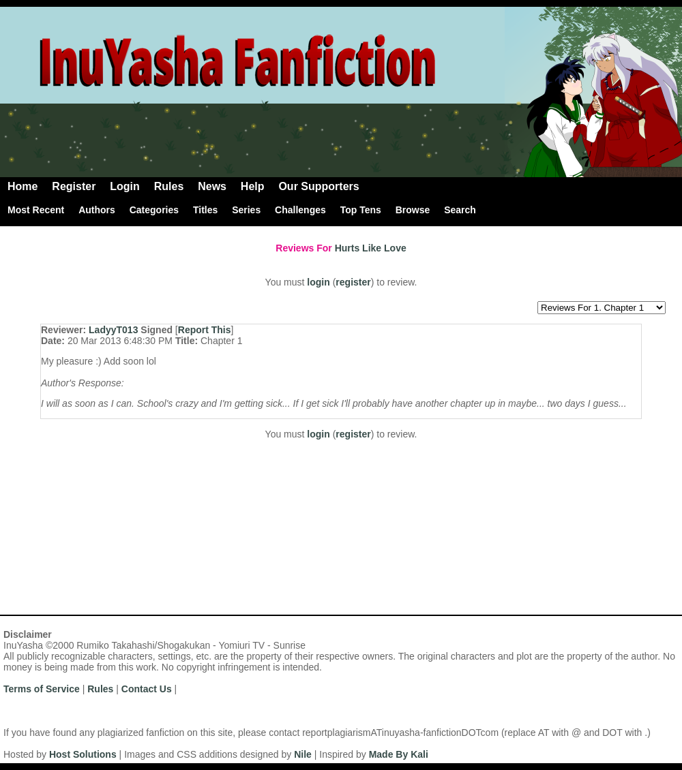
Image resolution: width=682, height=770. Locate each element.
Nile (303, 754)
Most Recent (36, 209)
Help (253, 186)
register (353, 282)
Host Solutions (83, 754)
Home (23, 186)
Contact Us (146, 688)
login (318, 282)
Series (246, 209)
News (212, 186)
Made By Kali (398, 754)
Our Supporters (318, 186)
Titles (205, 209)
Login (125, 186)
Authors (96, 209)
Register (73, 186)
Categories (154, 209)
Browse (413, 209)
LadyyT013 (113, 329)
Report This (204, 329)
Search (460, 209)
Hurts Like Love (370, 248)
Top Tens (360, 209)
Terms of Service (41, 688)
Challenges (300, 209)
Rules (169, 186)
